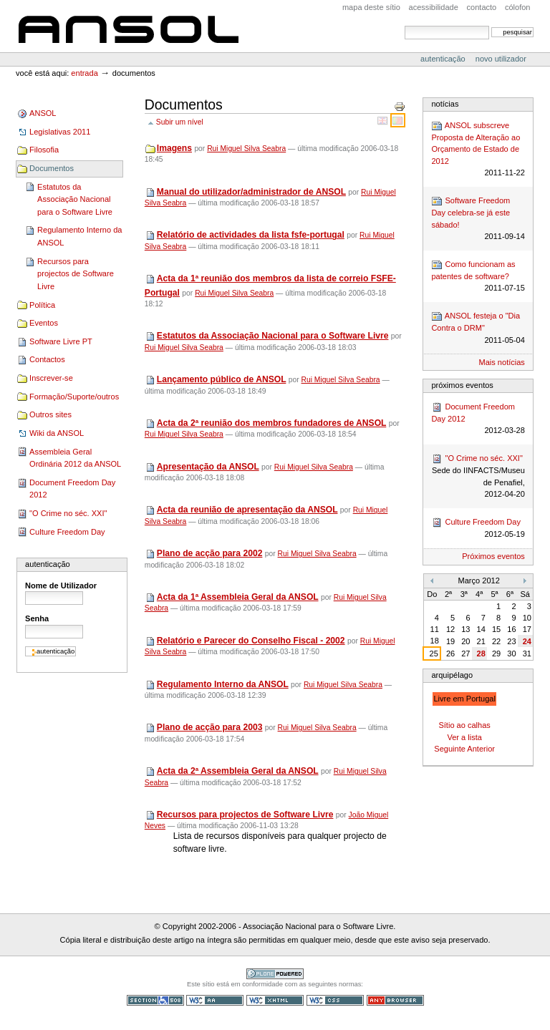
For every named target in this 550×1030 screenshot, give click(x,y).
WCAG (214, 1000)
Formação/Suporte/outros (74, 396)
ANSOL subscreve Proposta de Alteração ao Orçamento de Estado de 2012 (477, 149)
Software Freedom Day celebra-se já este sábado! (477, 219)
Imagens (174, 148)
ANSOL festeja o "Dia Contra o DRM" (477, 328)
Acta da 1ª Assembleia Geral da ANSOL (238, 597)
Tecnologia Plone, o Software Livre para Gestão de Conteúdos (275, 973)
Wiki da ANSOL (56, 433)
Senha (37, 618)
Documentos (51, 168)
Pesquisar (404, 25)
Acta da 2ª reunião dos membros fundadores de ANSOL (271, 423)
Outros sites (50, 414)
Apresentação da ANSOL (208, 467)
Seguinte (449, 748)
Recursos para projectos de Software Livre (75, 274)
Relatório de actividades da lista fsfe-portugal (250, 235)
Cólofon (518, 7)
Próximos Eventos (462, 385)
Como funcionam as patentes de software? (477, 276)
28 (481, 653)
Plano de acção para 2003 (210, 727)
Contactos (47, 359)
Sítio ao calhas (464, 725)
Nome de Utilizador (61, 585)
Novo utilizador (501, 58)
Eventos (43, 323)
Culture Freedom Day (67, 532)
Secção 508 (155, 1000)
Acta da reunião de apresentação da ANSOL (247, 510)
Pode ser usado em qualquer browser (395, 1000)
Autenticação (444, 58)
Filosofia (44, 149)
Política (42, 305)
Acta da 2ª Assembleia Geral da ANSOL (238, 771)
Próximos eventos (493, 556)
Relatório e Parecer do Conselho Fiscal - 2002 (251, 641)
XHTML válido (275, 1000)
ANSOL (128, 26)
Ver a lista (464, 737)
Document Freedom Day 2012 (72, 489)
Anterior (481, 748)
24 (527, 641)
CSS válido (335, 1000)
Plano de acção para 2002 (210, 553)
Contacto (482, 7)
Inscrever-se (51, 378)
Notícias (444, 103)
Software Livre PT (60, 341)
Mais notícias (502, 362)
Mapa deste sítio (371, 7)
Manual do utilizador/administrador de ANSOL (251, 192)
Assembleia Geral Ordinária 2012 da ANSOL (75, 458)
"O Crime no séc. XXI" (68, 513)
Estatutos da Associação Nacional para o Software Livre (74, 199)
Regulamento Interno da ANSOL (79, 236)
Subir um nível (179, 122)
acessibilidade (433, 7)
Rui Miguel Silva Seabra (246, 148)
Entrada (84, 73)
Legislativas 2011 (59, 131)
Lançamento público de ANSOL (221, 379)
